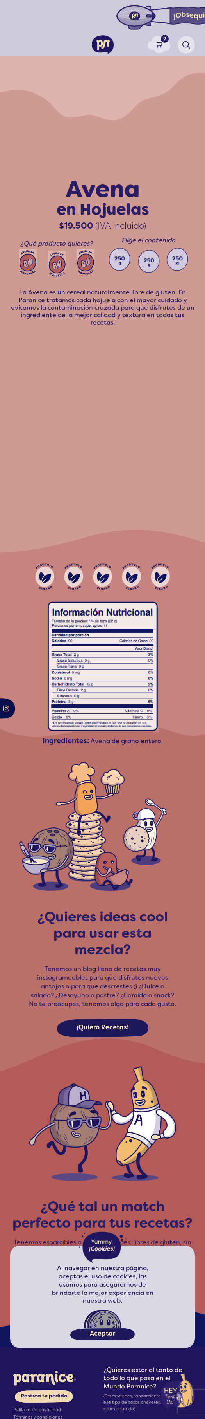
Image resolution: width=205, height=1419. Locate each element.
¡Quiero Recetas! (103, 1028)
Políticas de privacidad (37, 1410)
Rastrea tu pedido (44, 1396)
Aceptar (102, 1334)
